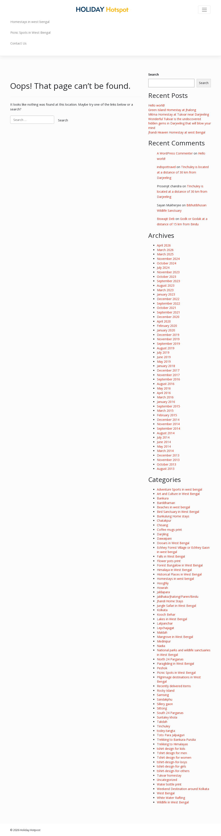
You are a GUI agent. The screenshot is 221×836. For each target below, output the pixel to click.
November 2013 (168, 460)
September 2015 (168, 406)
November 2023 (168, 272)
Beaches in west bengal (173, 507)
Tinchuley (163, 726)
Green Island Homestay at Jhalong (172, 110)
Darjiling (162, 534)
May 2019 (164, 361)
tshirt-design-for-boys (172, 762)
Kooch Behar (166, 614)
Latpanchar (165, 623)
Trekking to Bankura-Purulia (176, 739)
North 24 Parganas (170, 659)
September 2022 (168, 303)
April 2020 (164, 321)
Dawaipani (164, 538)
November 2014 (168, 424)
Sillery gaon (165, 704)
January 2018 (166, 366)
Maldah (162, 632)
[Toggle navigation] (204, 9)
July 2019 (163, 352)
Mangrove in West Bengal (175, 637)
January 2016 (166, 402)
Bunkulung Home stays (173, 516)
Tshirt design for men (172, 753)
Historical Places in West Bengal (179, 574)
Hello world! (156, 105)
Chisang (162, 525)
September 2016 (168, 379)
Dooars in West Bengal (173, 543)
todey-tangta (166, 731)
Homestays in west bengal (29, 21)
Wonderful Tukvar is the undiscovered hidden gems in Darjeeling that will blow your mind (179, 123)
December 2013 (168, 455)
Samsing (163, 695)
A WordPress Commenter (175, 153)
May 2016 (164, 388)
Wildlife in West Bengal (173, 802)
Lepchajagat (165, 628)
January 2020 (166, 330)
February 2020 (167, 326)
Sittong (162, 708)
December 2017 (168, 370)
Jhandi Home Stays (170, 601)
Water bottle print (169, 784)
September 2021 (168, 312)
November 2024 (168, 259)
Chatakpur (164, 520)
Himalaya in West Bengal (174, 570)
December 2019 (168, 335)
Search (153, 74)
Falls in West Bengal (171, 556)
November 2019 (168, 339)
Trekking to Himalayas (172, 744)
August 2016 (165, 384)
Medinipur (164, 641)
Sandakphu (164, 699)
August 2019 (165, 348)
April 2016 (164, 393)
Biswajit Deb (166, 219)
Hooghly (163, 583)
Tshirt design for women (174, 757)
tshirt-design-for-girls (171, 766)
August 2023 (165, 285)
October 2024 (166, 263)
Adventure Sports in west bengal (179, 489)
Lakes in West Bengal (172, 619)
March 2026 (165, 250)
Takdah (162, 722)
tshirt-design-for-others (173, 771)
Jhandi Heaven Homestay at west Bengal (176, 132)
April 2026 (164, 245)
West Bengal (166, 793)
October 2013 (166, 464)
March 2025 (165, 254)
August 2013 (165, 469)
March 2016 (165, 397)
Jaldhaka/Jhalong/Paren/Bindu (177, 596)
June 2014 (164, 442)
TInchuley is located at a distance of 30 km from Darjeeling (183, 172)
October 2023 (166, 277)
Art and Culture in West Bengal (178, 494)
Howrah (162, 588)
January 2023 (166, 294)
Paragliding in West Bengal (175, 663)
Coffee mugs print (169, 530)
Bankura (163, 498)
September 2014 (168, 428)
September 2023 (168, 281)
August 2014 (165, 433)
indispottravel (166, 167)
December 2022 (168, 299)
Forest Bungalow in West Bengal (180, 565)
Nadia (161, 646)
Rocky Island (165, 690)
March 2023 (165, 290)
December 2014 (168, 420)
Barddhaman (166, 503)
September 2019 (168, 344)
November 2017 (168, 375)
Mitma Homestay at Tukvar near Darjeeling (178, 114)
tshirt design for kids (171, 749)
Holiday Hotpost (30, 830)
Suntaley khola (167, 717)
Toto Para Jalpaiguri (171, 735)
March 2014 (165, 451)
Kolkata (162, 610)
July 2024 (163, 267)
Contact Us (18, 43)
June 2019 (164, 357)
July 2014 (163, 437)
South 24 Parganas (170, 713)
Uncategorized (167, 780)
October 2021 (166, 308)
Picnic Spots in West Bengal (30, 32)
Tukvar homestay (169, 775)
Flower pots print (169, 561)
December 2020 (168, 317)
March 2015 (165, 410)
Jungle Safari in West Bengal (176, 606)
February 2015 (167, 415)
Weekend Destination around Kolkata (183, 789)
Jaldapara (163, 592)
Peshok (162, 668)
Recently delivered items (174, 686)
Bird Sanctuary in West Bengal (178, 512)
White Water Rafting (171, 798)
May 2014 (164, 446)
